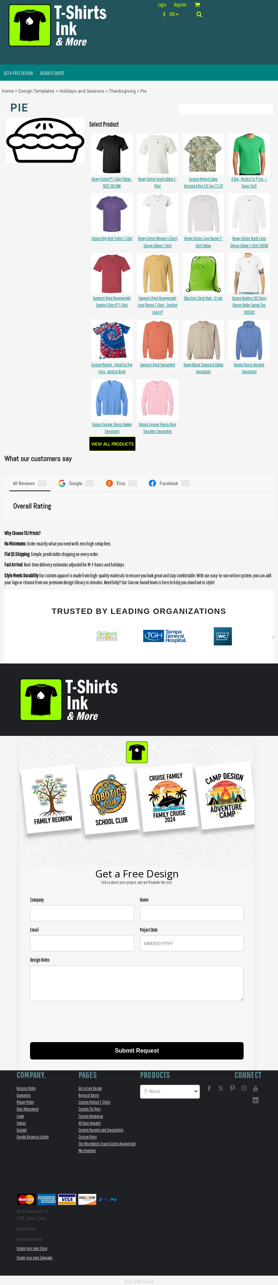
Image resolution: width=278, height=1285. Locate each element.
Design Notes (40, 959)
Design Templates (36, 91)
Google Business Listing (33, 1135)
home (8, 91)
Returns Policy (26, 1086)
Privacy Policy (25, 1101)
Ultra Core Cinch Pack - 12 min (203, 298)
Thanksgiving (122, 91)
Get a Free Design (90, 1086)
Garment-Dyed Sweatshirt (157, 364)
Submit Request (137, 1049)
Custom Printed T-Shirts (94, 1101)
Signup (21, 1121)
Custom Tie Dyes (90, 1107)
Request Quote (89, 1094)
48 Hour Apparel (90, 1121)
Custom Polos (88, 1135)
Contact (22, 1128)
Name (144, 899)
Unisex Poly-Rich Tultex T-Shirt (112, 238)
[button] (172, 14)
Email (34, 929)
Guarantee (24, 1094)
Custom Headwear (91, 1114)
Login (162, 5)
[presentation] (85, 1021)
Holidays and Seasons (81, 91)
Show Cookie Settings (139, 1279)
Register (180, 5)
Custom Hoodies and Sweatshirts (101, 1128)
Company (37, 899)
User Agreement (28, 1107)
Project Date (148, 929)
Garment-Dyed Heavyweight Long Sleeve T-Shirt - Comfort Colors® (157, 305)
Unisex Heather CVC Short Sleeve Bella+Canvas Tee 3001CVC (249, 305)
